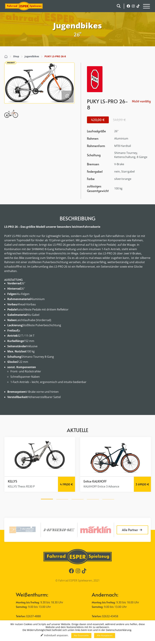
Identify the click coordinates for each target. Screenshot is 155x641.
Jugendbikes (32, 56)
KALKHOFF (99, 481)
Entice (88, 481)
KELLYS (12, 481)
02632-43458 (110, 616)
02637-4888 (33, 616)
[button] (47, 498)
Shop (16, 56)
